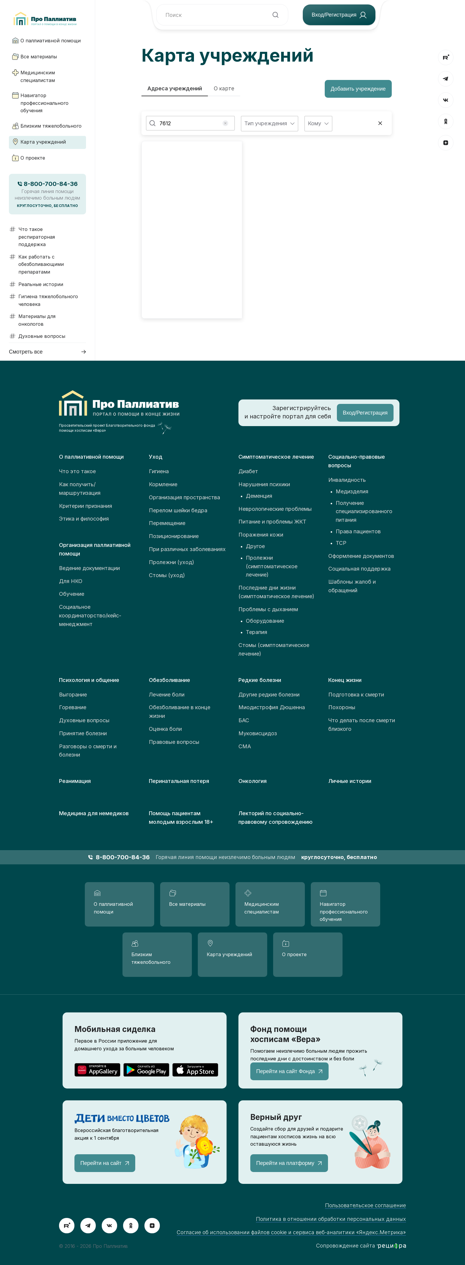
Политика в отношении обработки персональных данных (331, 1219)
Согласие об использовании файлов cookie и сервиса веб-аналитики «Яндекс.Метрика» (291, 1232)
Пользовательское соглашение (365, 1205)
